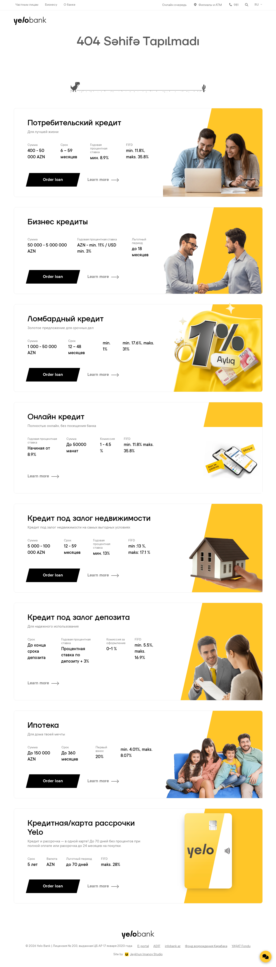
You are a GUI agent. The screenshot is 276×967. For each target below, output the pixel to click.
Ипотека (43, 725)
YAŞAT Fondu (241, 946)
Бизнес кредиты (58, 222)
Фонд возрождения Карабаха (206, 946)
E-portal (143, 946)
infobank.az (172, 946)
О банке (69, 5)
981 (236, 5)
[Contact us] (265, 956)
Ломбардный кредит (66, 319)
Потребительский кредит (74, 123)
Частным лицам (26, 5)
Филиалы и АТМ (210, 5)
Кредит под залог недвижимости (89, 519)
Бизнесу (51, 5)
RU (257, 5)
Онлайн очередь (174, 5)
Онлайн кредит (56, 417)
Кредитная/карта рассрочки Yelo (81, 827)
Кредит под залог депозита (79, 618)
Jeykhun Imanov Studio (146, 954)
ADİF (156, 946)
